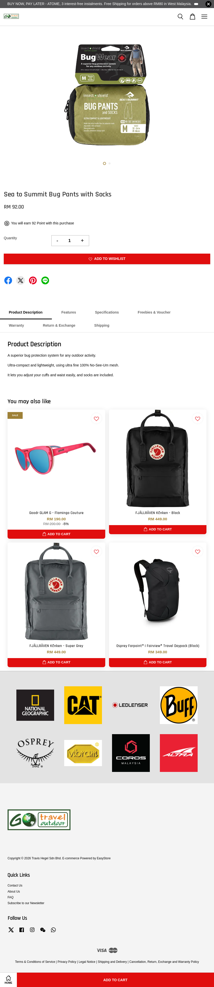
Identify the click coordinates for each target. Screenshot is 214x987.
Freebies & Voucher (154, 312)
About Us (14, 891)
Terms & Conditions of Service (35, 962)
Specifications (107, 312)
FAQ (11, 897)
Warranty (16, 325)
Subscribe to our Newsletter (26, 903)
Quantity (10, 238)
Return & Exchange (59, 325)
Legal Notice (87, 962)
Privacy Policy (67, 962)
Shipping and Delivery (112, 962)
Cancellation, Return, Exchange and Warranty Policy (164, 962)
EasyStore (104, 858)
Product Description (26, 312)
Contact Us (15, 885)
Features (68, 312)
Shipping (101, 325)
